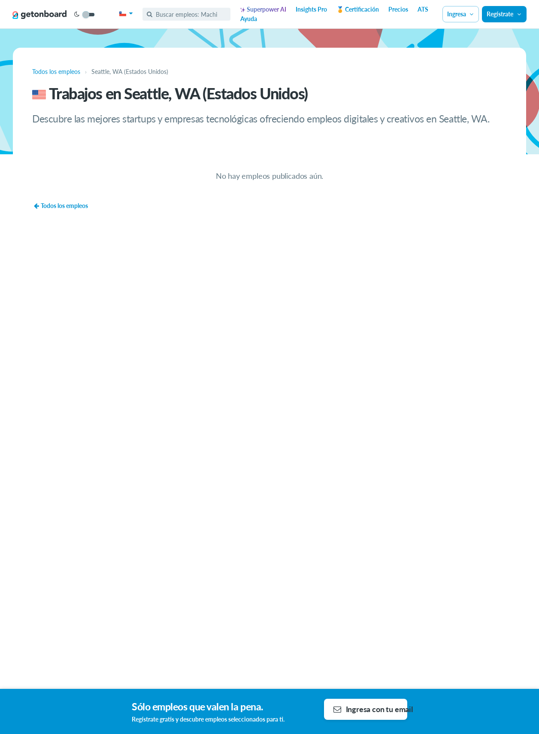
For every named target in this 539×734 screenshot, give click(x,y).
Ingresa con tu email (370, 709)
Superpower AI (263, 9)
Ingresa (461, 14)
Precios (398, 9)
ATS (423, 9)
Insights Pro (311, 9)
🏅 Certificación (357, 9)
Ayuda (248, 18)
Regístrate (504, 14)
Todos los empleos (60, 205)
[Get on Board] (39, 14)
